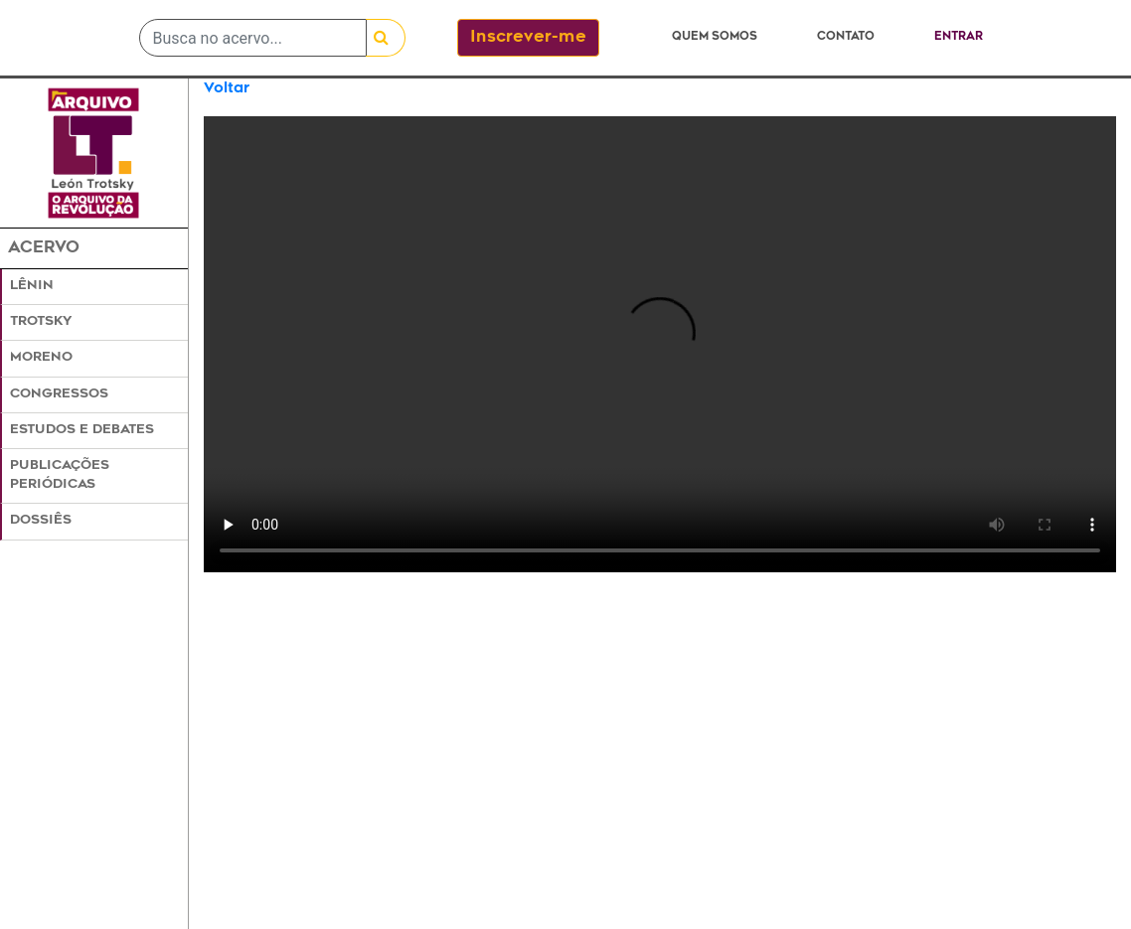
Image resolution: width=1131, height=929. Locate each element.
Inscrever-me (528, 38)
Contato (846, 37)
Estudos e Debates (82, 430)
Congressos (59, 394)
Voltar (226, 88)
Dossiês (41, 521)
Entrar (958, 37)
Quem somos (714, 37)
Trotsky (41, 322)
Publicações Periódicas (59, 475)
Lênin (32, 286)
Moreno (41, 358)
